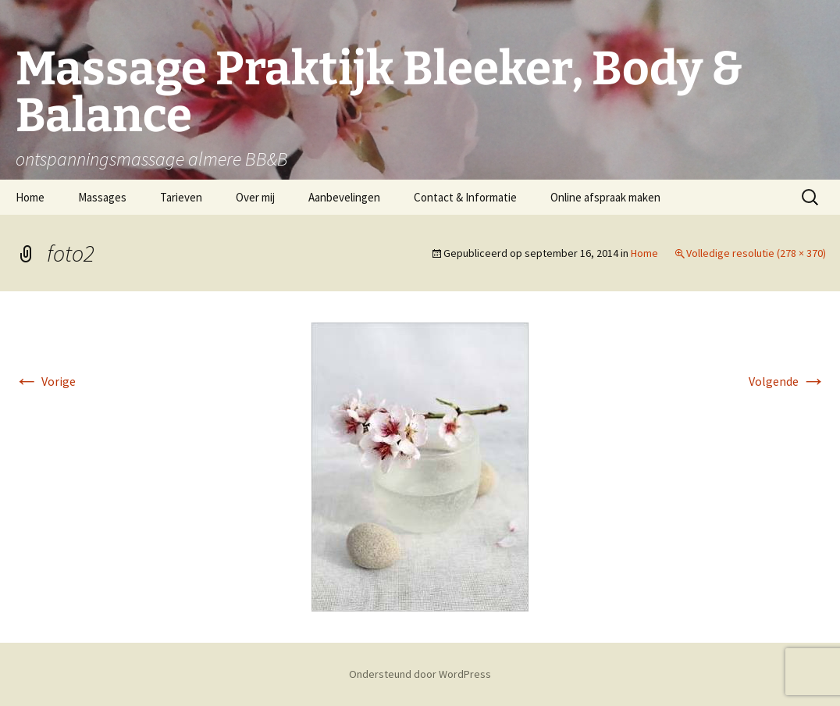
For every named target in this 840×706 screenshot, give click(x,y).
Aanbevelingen (344, 197)
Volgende (787, 381)
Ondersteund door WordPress (420, 674)
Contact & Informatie (465, 197)
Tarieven (181, 197)
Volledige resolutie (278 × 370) (756, 253)
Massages (102, 197)
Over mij (255, 197)
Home (30, 197)
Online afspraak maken (605, 197)
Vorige (45, 381)
